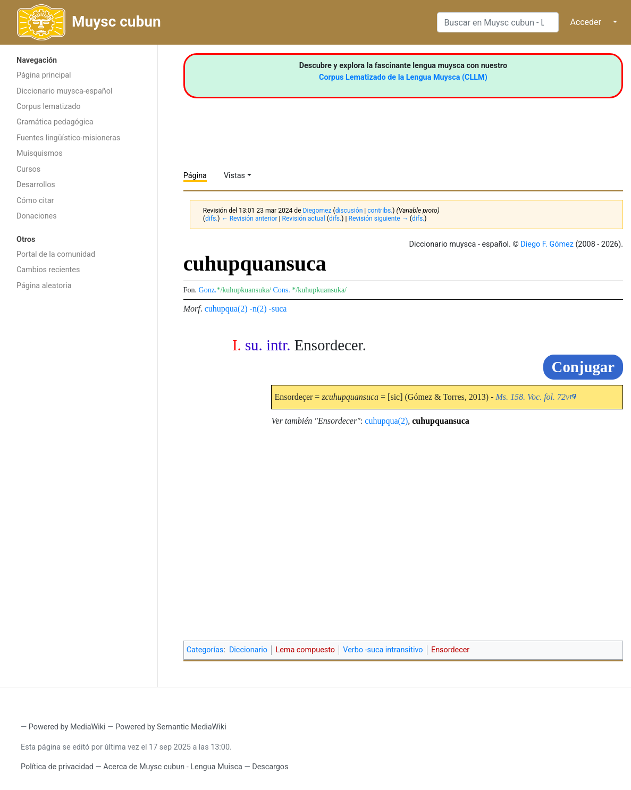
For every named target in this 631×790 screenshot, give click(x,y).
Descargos (270, 766)
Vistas (234, 175)
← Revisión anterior (249, 218)
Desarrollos (35, 184)
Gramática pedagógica (55, 122)
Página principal (43, 75)
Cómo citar (35, 200)
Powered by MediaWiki (67, 727)
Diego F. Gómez (547, 244)
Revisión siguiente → (378, 218)
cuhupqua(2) (226, 308)
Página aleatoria (44, 285)
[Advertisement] (78, 465)
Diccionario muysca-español (64, 91)
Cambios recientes (48, 269)
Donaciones (36, 216)
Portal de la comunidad (55, 254)
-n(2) (258, 308)
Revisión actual (303, 218)
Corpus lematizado (48, 106)
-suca (278, 308)
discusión (349, 210)
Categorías (205, 649)
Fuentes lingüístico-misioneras (68, 137)
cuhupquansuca (440, 420)
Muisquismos (39, 153)
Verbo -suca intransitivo (383, 649)
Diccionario (248, 649)
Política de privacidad (57, 766)
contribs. (379, 210)
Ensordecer (450, 649)
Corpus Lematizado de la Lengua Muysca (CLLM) (403, 77)
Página (195, 175)
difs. (211, 218)
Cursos (28, 169)
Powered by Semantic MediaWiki (170, 727)
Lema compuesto (305, 649)
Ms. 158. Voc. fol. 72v (532, 396)
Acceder (585, 22)
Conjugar (583, 366)
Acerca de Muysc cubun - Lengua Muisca (172, 766)
